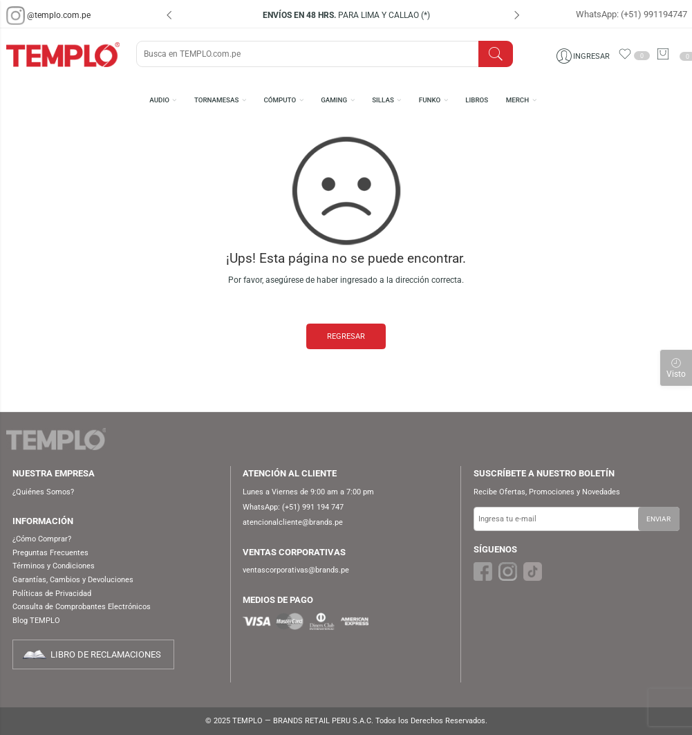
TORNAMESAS (216, 100)
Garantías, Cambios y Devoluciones (72, 579)
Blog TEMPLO (36, 620)
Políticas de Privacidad (51, 593)
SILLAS (383, 100)
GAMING (334, 100)
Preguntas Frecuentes (50, 552)
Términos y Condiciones (53, 565)
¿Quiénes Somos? (43, 491)
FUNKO (429, 100)
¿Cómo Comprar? (41, 538)
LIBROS (476, 100)
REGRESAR (346, 336)
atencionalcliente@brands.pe (293, 522)
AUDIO (159, 100)
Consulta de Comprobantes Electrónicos (81, 606)
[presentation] (169, 17)
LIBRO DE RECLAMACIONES (105, 654)
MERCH (517, 100)
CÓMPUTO (279, 100)
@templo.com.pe (59, 15)
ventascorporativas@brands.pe (296, 570)
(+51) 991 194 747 (313, 507)
